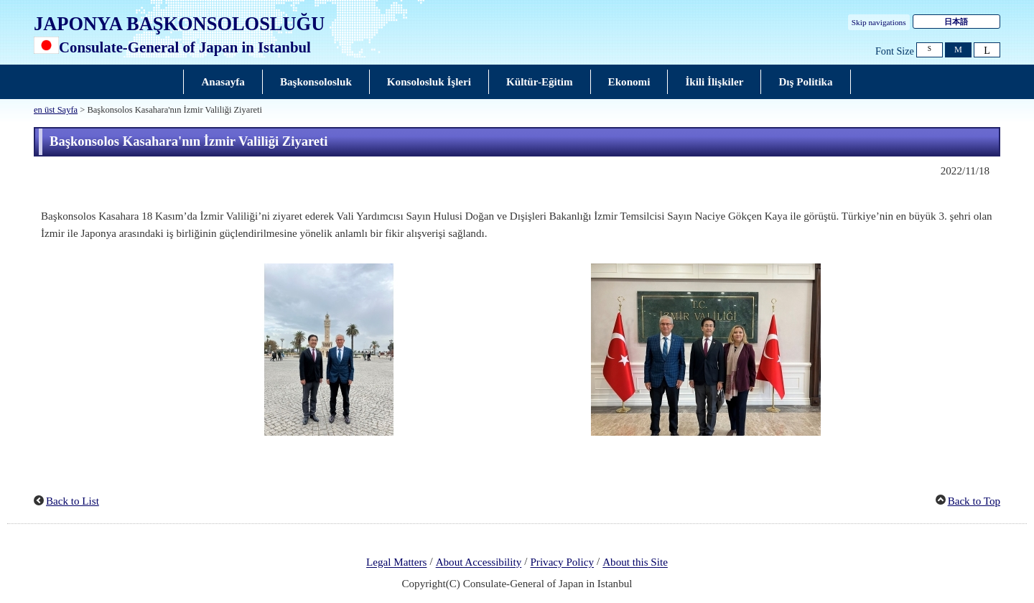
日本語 (956, 21)
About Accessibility (479, 563)
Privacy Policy (562, 563)
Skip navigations (879, 22)
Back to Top (974, 501)
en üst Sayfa (56, 110)
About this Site (635, 563)
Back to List (72, 501)
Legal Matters (396, 563)
